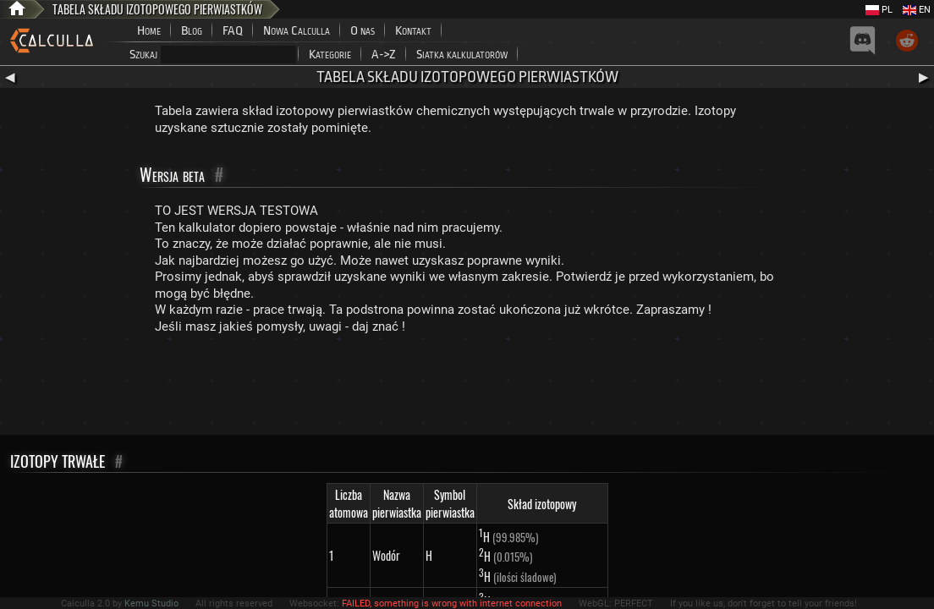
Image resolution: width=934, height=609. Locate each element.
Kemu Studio (151, 603)
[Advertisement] (467, 388)
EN (917, 9)
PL (879, 9)
